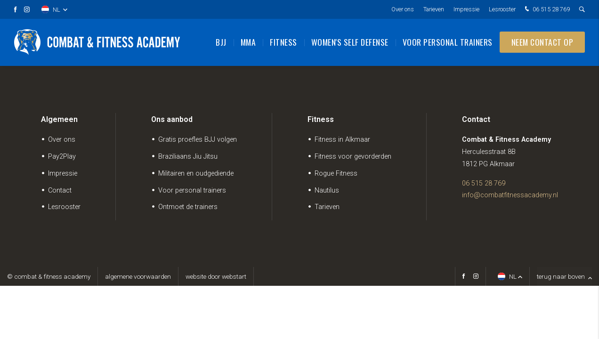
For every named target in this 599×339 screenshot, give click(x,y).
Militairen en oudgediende (196, 174)
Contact (60, 190)
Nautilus (327, 190)
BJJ (221, 42)
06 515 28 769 (546, 9)
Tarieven (433, 9)
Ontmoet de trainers (188, 207)
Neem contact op (542, 42)
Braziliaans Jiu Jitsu (188, 157)
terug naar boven (564, 276)
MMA (248, 42)
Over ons (402, 9)
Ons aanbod (172, 119)
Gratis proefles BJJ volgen (197, 140)
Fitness (283, 42)
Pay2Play (62, 157)
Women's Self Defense (350, 42)
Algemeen (59, 119)
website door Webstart (216, 276)
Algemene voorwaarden (138, 276)
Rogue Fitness (336, 174)
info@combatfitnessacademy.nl (510, 195)
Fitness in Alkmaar (342, 140)
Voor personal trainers (448, 42)
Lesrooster (502, 9)
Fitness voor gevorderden (353, 157)
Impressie (466, 9)
